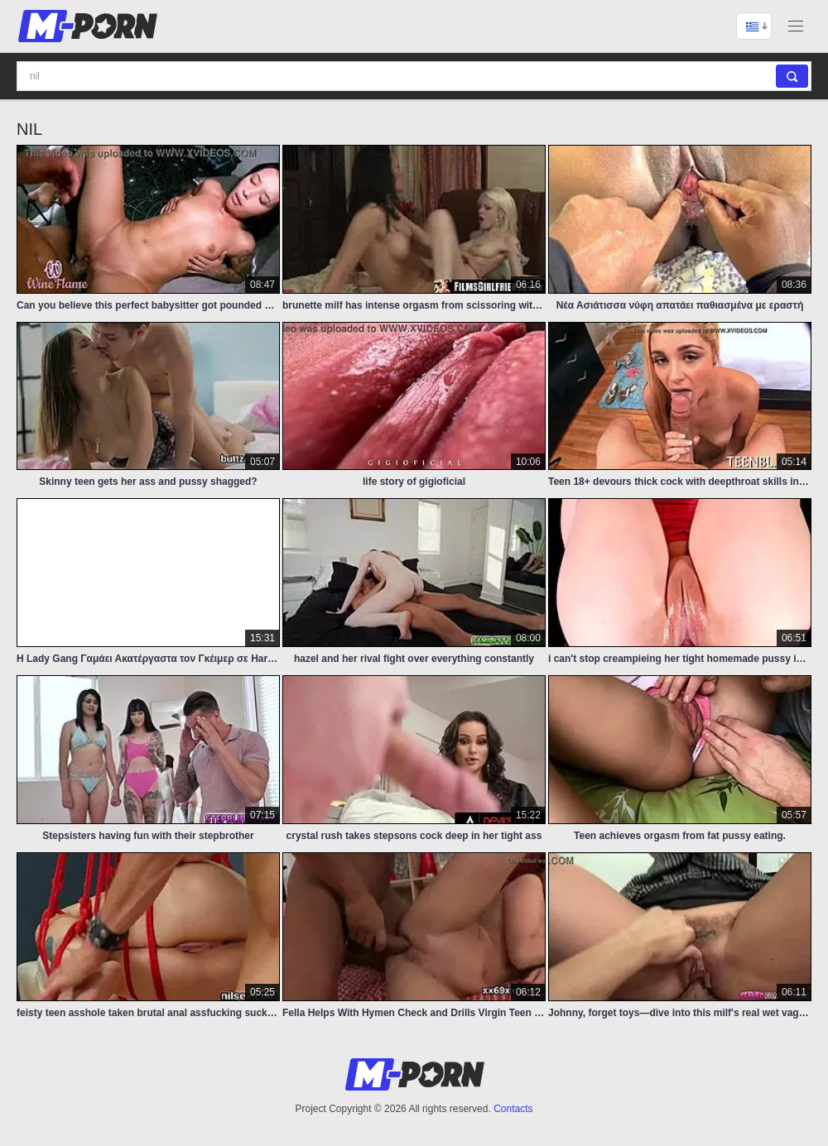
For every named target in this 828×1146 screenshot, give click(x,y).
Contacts (512, 1109)
